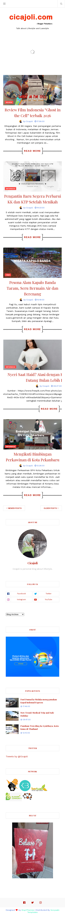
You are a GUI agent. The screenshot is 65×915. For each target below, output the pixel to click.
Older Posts (50, 508)
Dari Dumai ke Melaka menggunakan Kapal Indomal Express (38, 701)
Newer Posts (15, 508)
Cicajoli (29, 121)
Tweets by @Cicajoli (17, 756)
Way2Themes (27, 910)
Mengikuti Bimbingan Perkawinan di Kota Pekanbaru (32, 456)
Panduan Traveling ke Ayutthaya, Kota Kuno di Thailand (39, 727)
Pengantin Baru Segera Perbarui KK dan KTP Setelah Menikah (32, 198)
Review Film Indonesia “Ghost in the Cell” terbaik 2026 (33, 112)
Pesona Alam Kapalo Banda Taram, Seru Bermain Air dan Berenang (32, 288)
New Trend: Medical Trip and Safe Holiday (37, 714)
